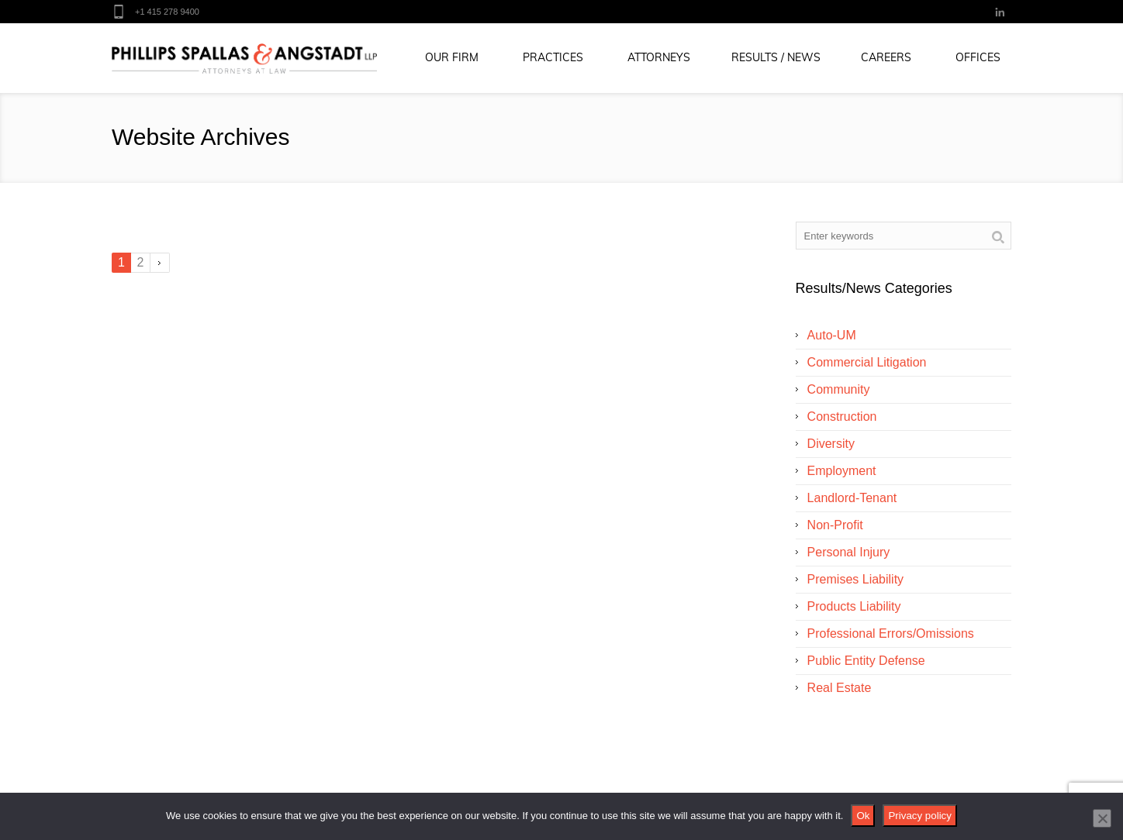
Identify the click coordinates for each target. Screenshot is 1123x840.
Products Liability (854, 606)
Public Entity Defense (866, 660)
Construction (842, 416)
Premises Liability (855, 579)
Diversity (831, 443)
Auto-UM (831, 335)
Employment (841, 470)
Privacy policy (919, 815)
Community (838, 389)
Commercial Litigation (867, 362)
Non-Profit (835, 525)
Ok (862, 815)
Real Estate (839, 687)
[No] (1102, 818)
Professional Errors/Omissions (890, 633)
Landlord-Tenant (852, 497)
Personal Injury (848, 552)
